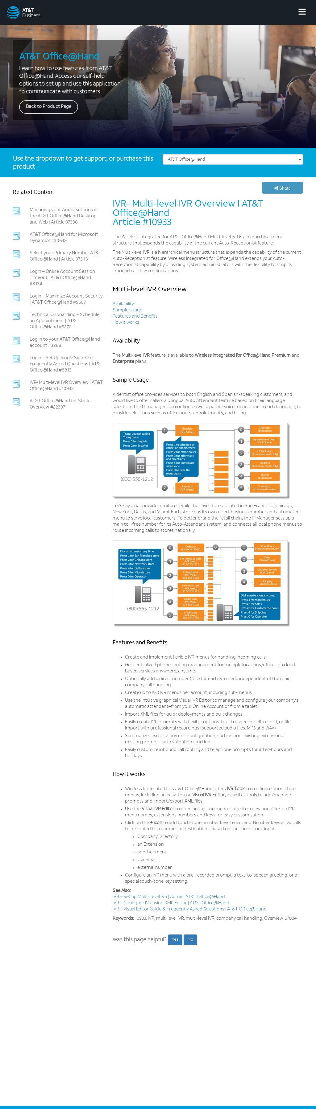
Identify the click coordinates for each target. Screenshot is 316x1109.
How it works (126, 322)
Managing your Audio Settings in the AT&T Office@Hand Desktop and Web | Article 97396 (64, 216)
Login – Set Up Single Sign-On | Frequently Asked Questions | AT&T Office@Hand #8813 (66, 364)
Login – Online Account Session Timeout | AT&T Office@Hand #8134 (62, 277)
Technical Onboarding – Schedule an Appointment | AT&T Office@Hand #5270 (64, 321)
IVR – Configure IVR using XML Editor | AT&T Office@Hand (171, 903)
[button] (282, 188)
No (190, 939)
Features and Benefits (135, 316)
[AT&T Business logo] (42, 12)
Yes (175, 939)
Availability (123, 304)
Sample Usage (127, 310)
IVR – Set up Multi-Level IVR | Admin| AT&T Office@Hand (169, 897)
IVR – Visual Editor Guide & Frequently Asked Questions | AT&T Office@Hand (190, 909)
